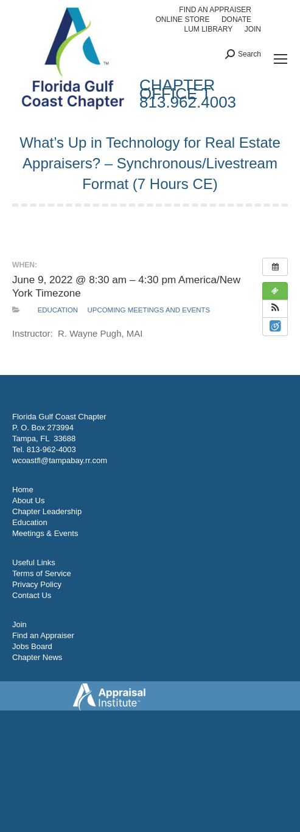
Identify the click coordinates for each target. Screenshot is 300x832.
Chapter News (37, 657)
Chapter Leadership (47, 511)
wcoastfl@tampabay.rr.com (59, 460)
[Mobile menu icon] (280, 59)
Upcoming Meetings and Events (149, 310)
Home (22, 489)
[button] (275, 308)
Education (58, 310)
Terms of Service (41, 573)
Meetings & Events (45, 533)
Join (19, 624)
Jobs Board (32, 646)
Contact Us (31, 595)
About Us (28, 500)
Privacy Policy (36, 584)
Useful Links (33, 562)
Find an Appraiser (43, 635)
